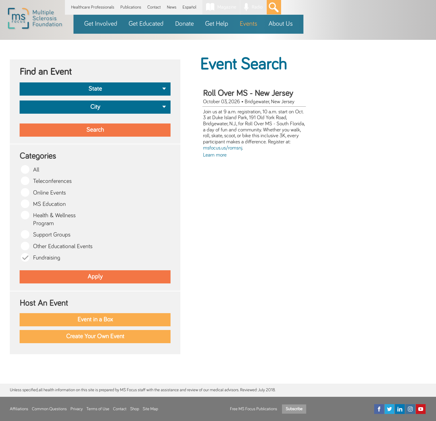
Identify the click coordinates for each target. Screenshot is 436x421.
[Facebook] (379, 409)
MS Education (49, 204)
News (171, 7)
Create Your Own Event (95, 336)
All (36, 170)
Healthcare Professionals (92, 7)
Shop (134, 409)
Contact (154, 7)
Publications (130, 7)
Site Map (150, 409)
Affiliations (19, 409)
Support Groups (51, 235)
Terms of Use (97, 409)
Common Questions (49, 409)
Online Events (49, 193)
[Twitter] (389, 409)
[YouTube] (421, 409)
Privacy (76, 409)
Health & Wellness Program (54, 219)
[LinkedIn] (400, 409)
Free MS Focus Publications (253, 409)
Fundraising (46, 258)
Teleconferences (52, 181)
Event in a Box (95, 320)
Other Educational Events (62, 246)
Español (189, 7)
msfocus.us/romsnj (222, 148)
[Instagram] (410, 409)
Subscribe (294, 409)
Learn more (215, 155)
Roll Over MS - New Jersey (248, 93)
